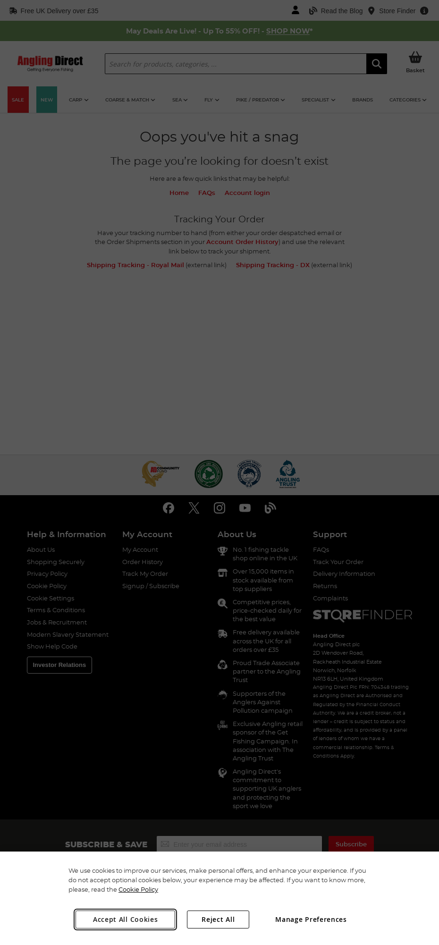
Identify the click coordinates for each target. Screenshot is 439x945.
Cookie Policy (138, 889)
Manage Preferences (311, 919)
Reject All (218, 919)
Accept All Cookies (125, 919)
